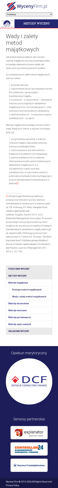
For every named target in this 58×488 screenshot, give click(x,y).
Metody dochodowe (18, 303)
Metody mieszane (17, 310)
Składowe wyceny (18, 331)
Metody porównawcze (19, 317)
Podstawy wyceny (18, 269)
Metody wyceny (17, 276)
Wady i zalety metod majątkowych (29, 296)
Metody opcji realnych (19, 324)
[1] (17, 183)
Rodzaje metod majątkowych (27, 289)
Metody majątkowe (18, 283)
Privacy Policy (12, 485)
